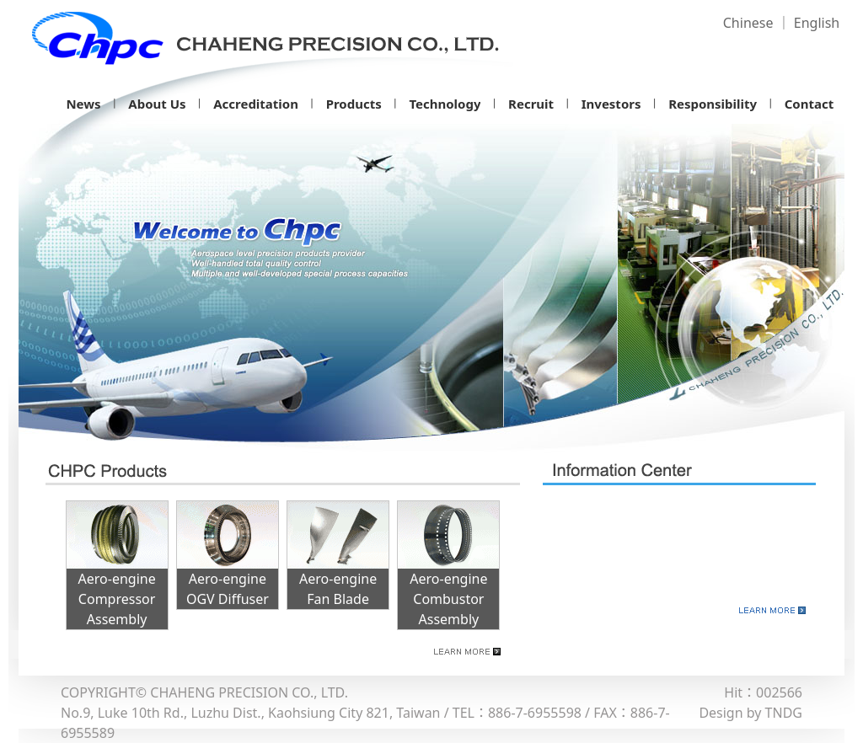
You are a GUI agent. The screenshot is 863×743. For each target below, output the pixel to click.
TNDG (783, 712)
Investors (611, 103)
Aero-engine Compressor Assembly (117, 598)
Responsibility (712, 103)
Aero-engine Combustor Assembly (448, 598)
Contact (809, 103)
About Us (156, 103)
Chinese (748, 22)
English (816, 22)
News (83, 103)
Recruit (531, 103)
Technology (444, 103)
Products (354, 103)
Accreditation (255, 103)
